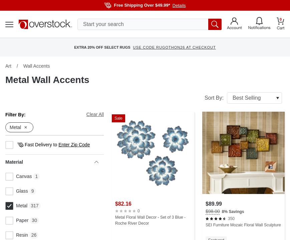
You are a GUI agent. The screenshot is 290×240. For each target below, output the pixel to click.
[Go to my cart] (281, 24)
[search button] (215, 24)
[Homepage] (45, 24)
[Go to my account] (234, 24)
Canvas (18, 177)
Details (179, 5)
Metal (16, 206)
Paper (16, 221)
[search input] (149, 24)
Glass (16, 191)
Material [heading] (51, 162)
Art (8, 66)
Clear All (95, 114)
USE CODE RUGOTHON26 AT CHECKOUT (174, 47)
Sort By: (243, 98)
